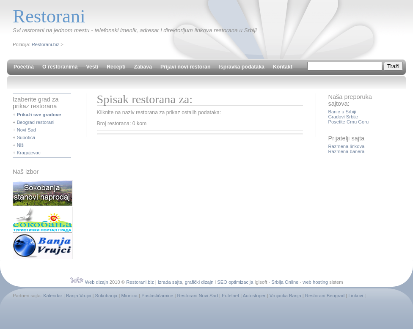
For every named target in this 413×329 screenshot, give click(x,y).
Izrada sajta (170, 282)
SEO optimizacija (235, 282)
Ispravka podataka (241, 67)
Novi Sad (26, 129)
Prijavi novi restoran (185, 67)
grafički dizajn (199, 282)
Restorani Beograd (324, 295)
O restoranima (59, 67)
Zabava (143, 67)
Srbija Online (284, 282)
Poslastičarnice (157, 295)
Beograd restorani (36, 122)
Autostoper (254, 295)
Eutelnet (230, 295)
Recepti (116, 67)
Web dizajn (96, 282)
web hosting (315, 282)
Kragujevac (29, 152)
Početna (24, 67)
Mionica (129, 295)
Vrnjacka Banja (285, 295)
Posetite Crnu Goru (348, 121)
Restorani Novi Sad (197, 295)
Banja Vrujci (78, 295)
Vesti (92, 67)
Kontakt (282, 67)
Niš (20, 145)
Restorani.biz (45, 44)
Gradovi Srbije (343, 116)
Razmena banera (346, 151)
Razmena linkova (346, 146)
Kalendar (52, 295)
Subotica (26, 137)
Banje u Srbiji (342, 111)
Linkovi (355, 295)
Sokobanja (106, 295)
